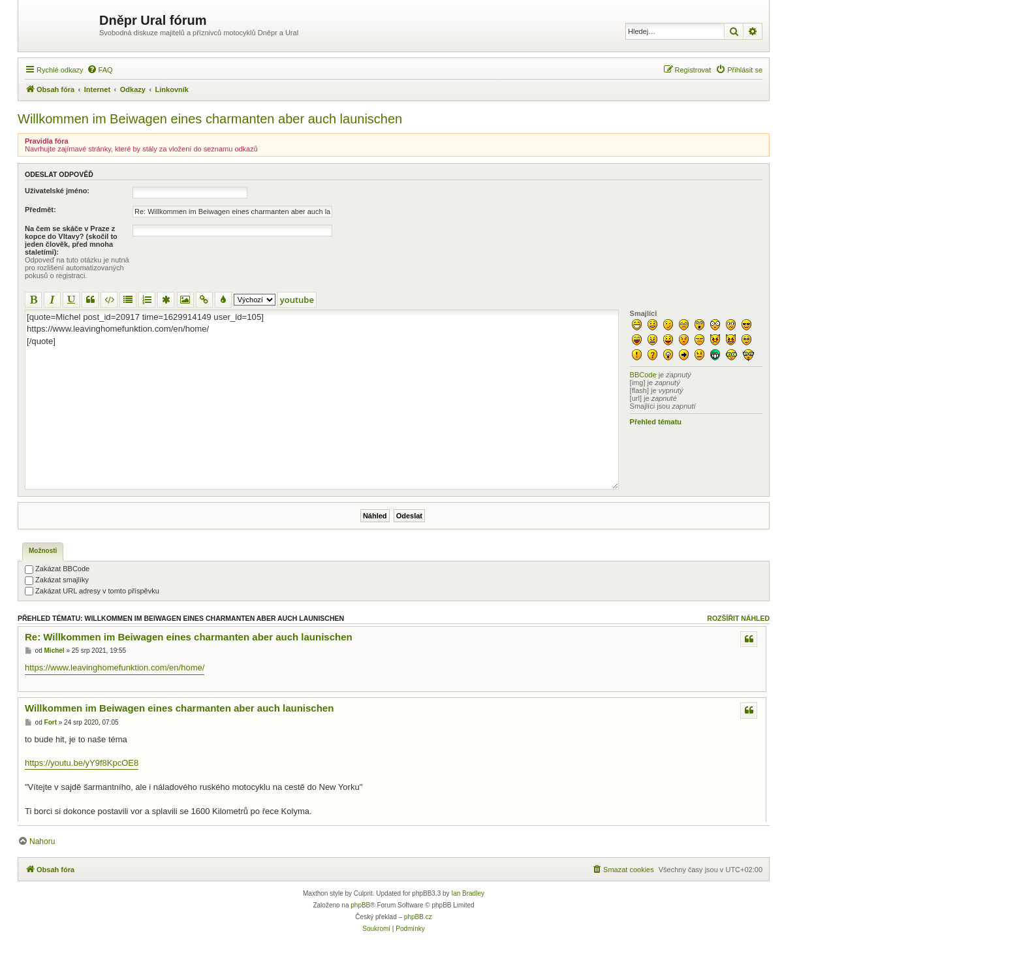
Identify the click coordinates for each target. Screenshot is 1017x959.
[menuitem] (100, 70)
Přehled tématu (655, 422)
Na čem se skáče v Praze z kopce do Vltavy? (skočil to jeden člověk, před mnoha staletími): (71, 240)
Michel (54, 650)
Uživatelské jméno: (57, 191)
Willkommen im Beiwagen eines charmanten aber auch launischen (210, 119)
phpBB (360, 905)
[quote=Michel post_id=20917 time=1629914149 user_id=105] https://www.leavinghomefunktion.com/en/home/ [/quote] (322, 399)
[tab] (42, 551)
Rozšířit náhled (738, 618)
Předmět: (40, 209)
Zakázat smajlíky (57, 580)
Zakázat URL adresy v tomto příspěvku (92, 591)
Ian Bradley (467, 893)
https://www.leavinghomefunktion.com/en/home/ (114, 667)
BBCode (643, 375)
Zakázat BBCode (57, 569)
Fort (50, 722)
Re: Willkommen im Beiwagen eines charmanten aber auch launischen (188, 636)
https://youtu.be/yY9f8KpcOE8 (81, 763)
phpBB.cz (418, 916)
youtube (297, 300)
